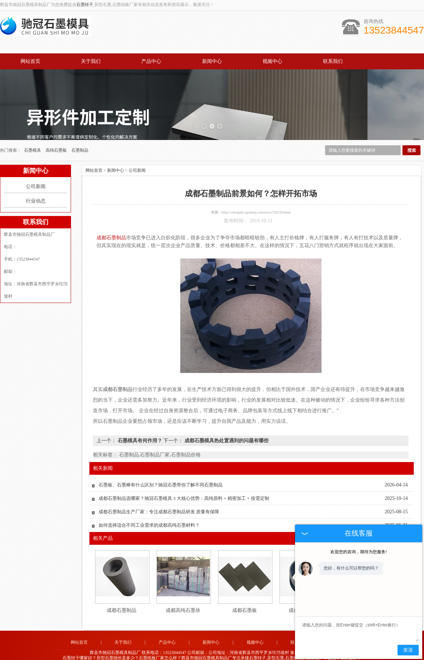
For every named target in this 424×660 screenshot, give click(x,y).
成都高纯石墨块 (183, 598)
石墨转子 (84, 4)
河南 (259, 651)
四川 (221, 651)
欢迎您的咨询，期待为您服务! (358, 551)
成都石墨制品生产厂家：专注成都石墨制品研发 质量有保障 (159, 500)
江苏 (211, 651)
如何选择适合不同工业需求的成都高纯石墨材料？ (149, 513)
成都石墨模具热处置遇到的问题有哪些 (226, 429)
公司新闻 (36, 174)
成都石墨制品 (121, 598)
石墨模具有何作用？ (139, 429)
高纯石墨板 (57, 138)
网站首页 (30, 61)
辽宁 (250, 651)
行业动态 (36, 189)
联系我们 (333, 61)
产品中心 (151, 61)
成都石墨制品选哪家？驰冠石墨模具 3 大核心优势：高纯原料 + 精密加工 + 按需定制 (184, 486)
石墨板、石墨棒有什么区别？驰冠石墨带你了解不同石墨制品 (161, 473)
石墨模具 (33, 138)
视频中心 (272, 61)
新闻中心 (212, 61)
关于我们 (91, 61)
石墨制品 (79, 138)
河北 (240, 651)
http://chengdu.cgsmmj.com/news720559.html (256, 201)
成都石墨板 (244, 598)
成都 (230, 651)
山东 (192, 651)
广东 (202, 651)
